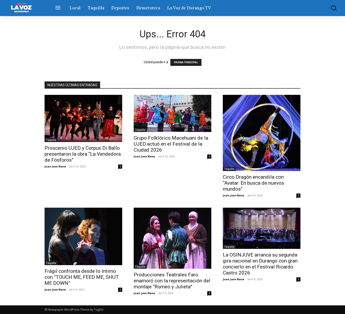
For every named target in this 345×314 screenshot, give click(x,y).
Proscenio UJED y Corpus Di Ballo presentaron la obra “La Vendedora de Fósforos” (83, 154)
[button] (330, 8)
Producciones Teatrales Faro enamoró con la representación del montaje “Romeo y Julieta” (172, 281)
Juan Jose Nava (55, 166)
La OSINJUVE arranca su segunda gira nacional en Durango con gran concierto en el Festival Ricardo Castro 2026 (260, 264)
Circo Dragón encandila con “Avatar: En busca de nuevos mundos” (253, 183)
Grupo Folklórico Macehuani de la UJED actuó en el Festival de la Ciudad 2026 (171, 144)
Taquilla (51, 140)
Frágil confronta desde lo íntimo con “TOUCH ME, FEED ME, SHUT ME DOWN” (82, 277)
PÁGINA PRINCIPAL (186, 62)
